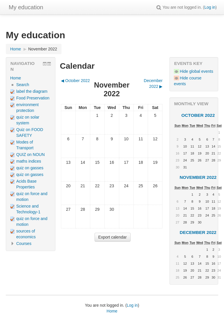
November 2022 (42, 49)
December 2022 (198, 232)
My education (26, 7)
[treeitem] (30, 78)
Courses (23, 243)
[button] (158, 7)
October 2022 (198, 115)
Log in (209, 7)
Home (15, 78)
